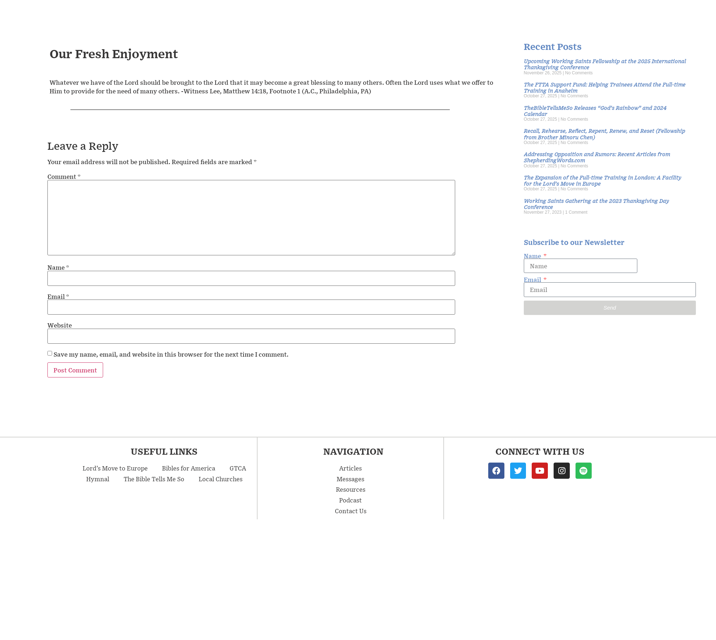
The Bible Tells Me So (154, 478)
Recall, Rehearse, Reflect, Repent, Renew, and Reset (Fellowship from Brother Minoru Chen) (604, 133)
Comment (63, 176)
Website (59, 325)
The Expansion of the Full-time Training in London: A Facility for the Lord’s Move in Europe (602, 180)
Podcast (635, 14)
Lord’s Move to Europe (115, 468)
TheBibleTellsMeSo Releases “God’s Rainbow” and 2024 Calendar (595, 110)
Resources (588, 14)
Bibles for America (188, 468)
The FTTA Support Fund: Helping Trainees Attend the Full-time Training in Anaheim (604, 87)
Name (58, 267)
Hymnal (97, 478)
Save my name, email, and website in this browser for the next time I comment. (171, 354)
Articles (537, 14)
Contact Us (683, 14)
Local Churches (220, 478)
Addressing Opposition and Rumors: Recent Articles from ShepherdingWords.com (597, 157)
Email (58, 296)
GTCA (238, 468)
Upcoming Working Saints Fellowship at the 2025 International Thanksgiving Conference (605, 64)
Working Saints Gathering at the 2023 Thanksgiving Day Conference (596, 203)
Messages (484, 14)
